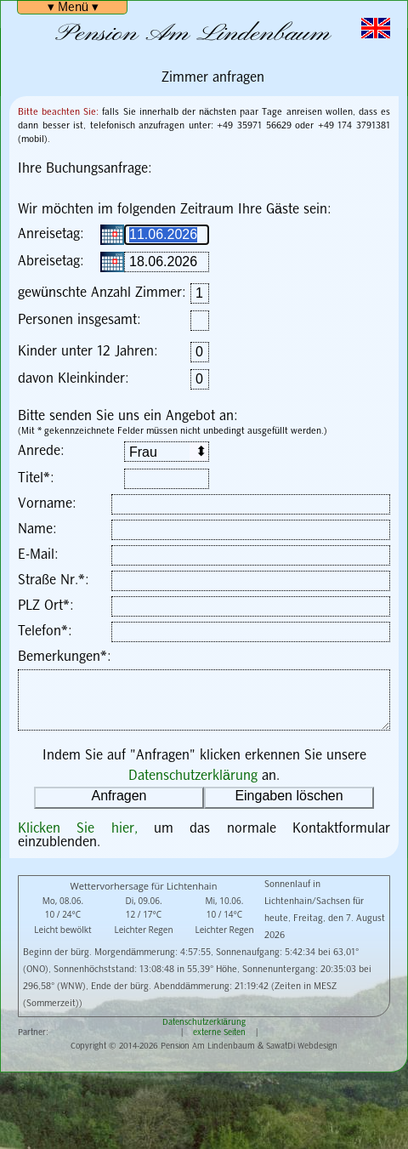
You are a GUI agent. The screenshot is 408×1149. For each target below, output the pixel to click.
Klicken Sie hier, (86, 829)
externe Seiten (219, 1032)
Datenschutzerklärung (193, 776)
